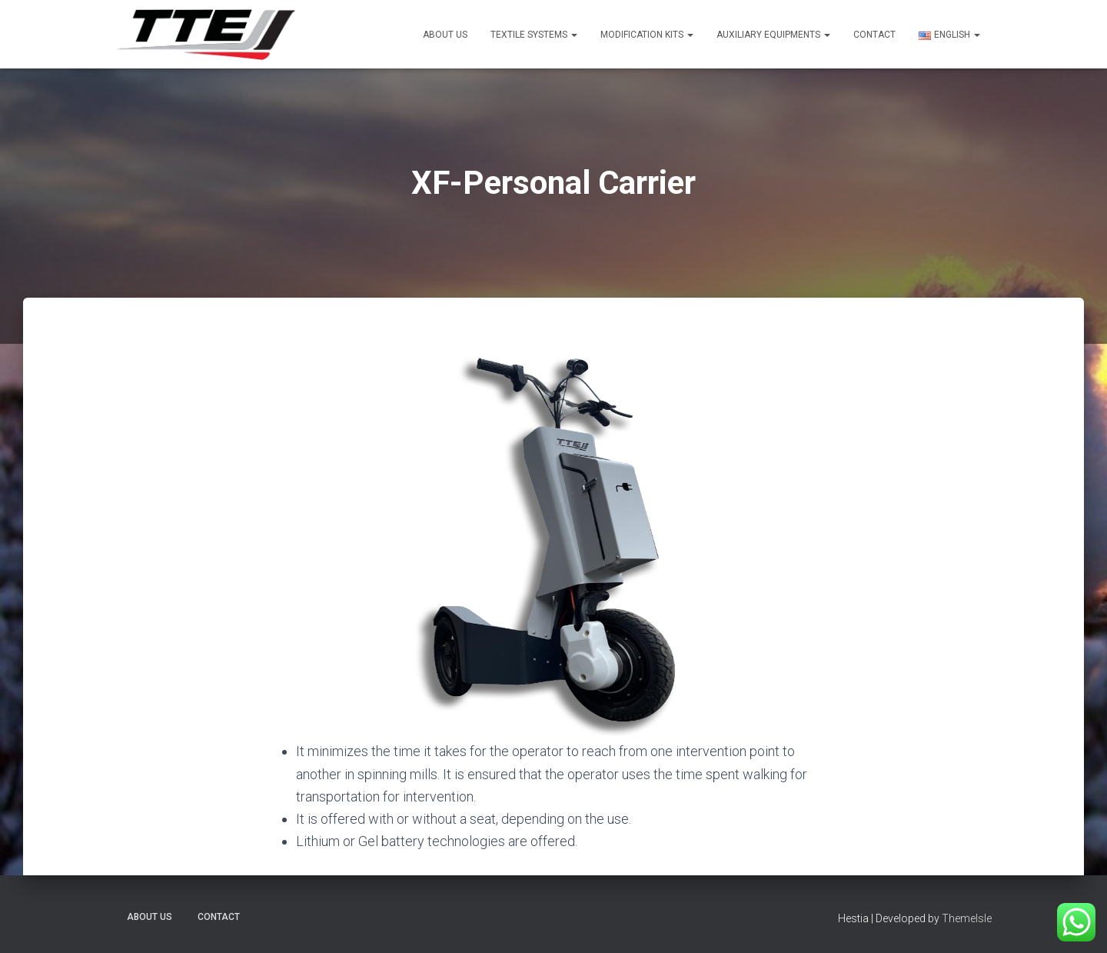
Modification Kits (646, 34)
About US (445, 34)
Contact (874, 34)
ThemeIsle (967, 918)
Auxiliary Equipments (773, 34)
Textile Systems (533, 34)
